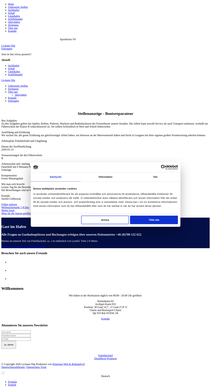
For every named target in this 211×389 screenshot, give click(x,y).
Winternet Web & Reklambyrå (68, 364)
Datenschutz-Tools (37, 367)
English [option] (12, 384)
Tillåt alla (154, 219)
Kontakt (12, 31)
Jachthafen (13, 10)
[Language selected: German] (105, 378)
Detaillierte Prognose (105, 358)
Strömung (13, 25)
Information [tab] (106, 176)
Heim (11, 4)
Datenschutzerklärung (13, 367)
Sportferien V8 (19, 60)
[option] (109, 381)
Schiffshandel (15, 19)
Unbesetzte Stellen (18, 7)
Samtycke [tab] (56, 176)
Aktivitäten (14, 22)
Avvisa (105, 219)
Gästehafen (14, 16)
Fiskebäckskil (105, 355)
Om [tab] (155, 176)
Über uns (13, 28)
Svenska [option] (12, 381)
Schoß (11, 13)
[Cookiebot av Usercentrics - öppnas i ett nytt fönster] (163, 167)
